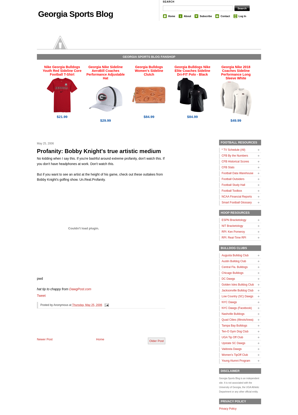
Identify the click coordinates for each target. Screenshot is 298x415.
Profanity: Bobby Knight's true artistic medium (99, 151)
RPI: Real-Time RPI (234, 237)
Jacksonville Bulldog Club (237, 290)
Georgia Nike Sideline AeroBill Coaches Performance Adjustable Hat (105, 72)
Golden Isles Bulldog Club (238, 284)
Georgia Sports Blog (75, 13)
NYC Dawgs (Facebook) (237, 308)
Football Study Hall (233, 185)
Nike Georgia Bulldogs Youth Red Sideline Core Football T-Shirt (62, 70)
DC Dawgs (228, 278)
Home (171, 16)
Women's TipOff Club (235, 354)
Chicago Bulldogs (232, 273)
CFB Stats (228, 167)
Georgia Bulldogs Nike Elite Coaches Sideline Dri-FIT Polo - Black (192, 70)
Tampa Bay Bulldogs (234, 325)
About (187, 16)
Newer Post (45, 339)
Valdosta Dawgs (232, 349)
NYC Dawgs (229, 302)
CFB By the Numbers (235, 155)
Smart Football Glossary (237, 202)
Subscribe (206, 16)
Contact (225, 16)
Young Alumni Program (236, 360)
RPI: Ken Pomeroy (233, 231)
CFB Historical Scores (235, 161)
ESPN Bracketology (234, 220)
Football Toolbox (232, 190)
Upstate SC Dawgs (233, 343)
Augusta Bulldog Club (235, 255)
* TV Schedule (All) (233, 149)
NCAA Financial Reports (237, 196)
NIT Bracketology (232, 226)
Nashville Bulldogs (233, 314)
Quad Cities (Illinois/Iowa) (237, 319)
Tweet (41, 295)
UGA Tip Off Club (232, 337)
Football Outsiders (233, 179)
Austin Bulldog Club (234, 261)
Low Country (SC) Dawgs (237, 296)
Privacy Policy (228, 408)
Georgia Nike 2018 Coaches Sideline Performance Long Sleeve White (236, 72)
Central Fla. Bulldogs (235, 267)
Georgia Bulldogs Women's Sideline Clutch (149, 70)
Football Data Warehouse (237, 173)
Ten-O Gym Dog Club (235, 331)
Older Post (156, 341)
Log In (242, 16)
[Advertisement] (91, 327)
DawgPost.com (80, 289)
